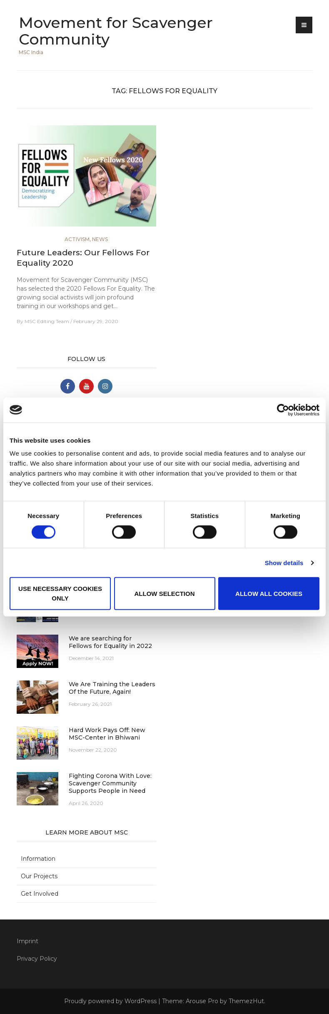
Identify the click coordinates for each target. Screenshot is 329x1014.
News (100, 239)
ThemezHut (246, 1001)
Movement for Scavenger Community (116, 30)
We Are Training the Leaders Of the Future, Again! (112, 687)
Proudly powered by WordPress (110, 1001)
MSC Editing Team (47, 321)
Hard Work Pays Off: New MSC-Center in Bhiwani (107, 733)
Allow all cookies (268, 593)
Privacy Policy (37, 958)
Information (38, 858)
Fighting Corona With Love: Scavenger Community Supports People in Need (110, 783)
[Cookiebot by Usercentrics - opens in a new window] (283, 410)
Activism (77, 239)
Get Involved (39, 893)
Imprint (27, 941)
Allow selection (165, 593)
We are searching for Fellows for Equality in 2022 (110, 642)
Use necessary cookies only (60, 593)
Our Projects (39, 876)
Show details (284, 562)
